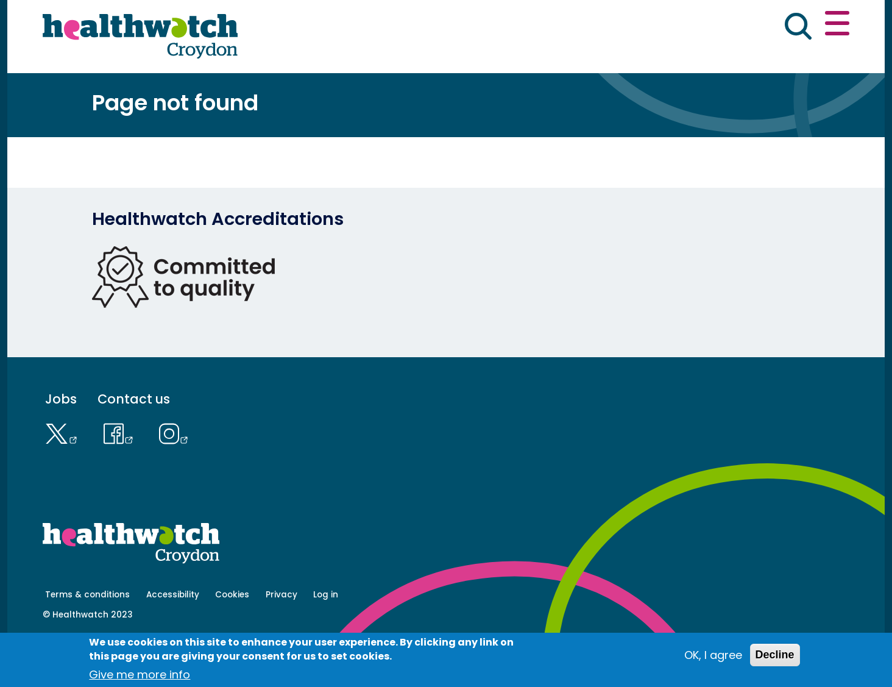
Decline (775, 655)
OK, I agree (713, 655)
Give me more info (139, 674)
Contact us (791, 25)
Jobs (61, 441)
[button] (671, 27)
